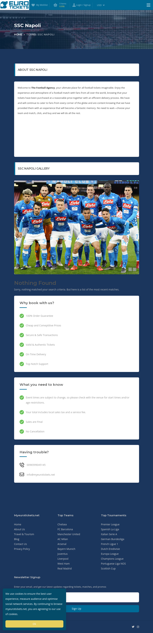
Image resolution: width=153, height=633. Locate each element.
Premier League (110, 524)
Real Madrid (65, 568)
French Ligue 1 (109, 544)
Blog (16, 539)
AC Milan (63, 539)
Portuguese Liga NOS (113, 563)
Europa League (110, 553)
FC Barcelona (65, 529)
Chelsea (62, 524)
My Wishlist (39, 5)
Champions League (112, 558)
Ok (34, 624)
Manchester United (69, 534)
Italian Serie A (109, 534)
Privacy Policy (22, 549)
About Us (19, 529)
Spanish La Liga (110, 529)
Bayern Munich (66, 549)
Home (18, 34)
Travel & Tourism (24, 534)
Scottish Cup (108, 568)
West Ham (64, 563)
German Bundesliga (112, 539)
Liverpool (63, 558)
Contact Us (20, 544)
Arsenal (62, 544)
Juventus (63, 553)
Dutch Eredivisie (110, 549)
